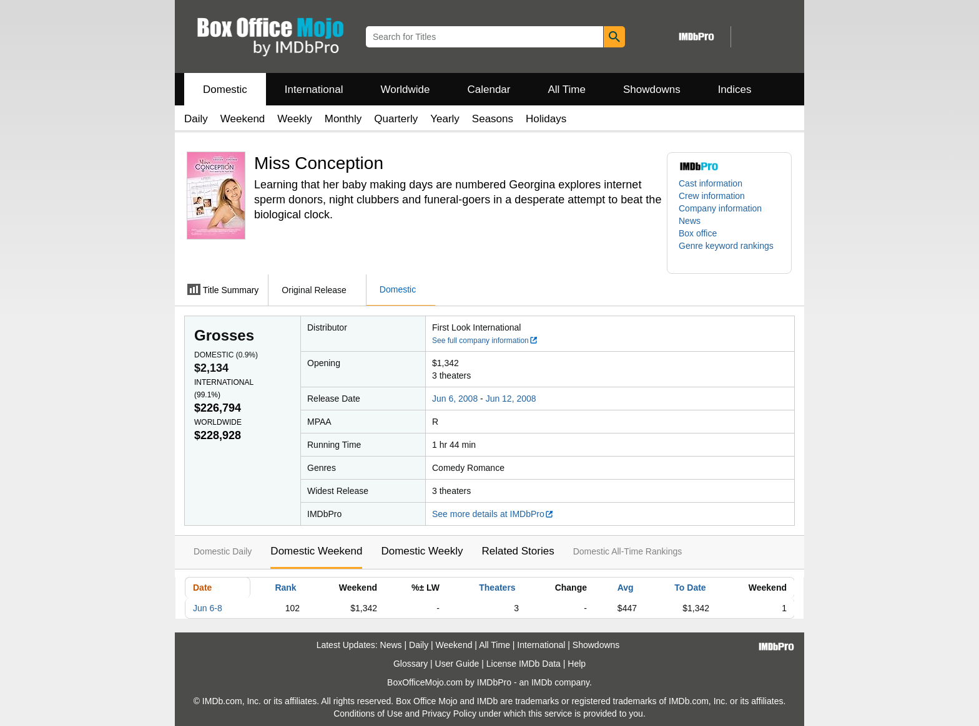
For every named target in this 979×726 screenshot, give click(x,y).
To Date (690, 588)
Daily (196, 119)
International (314, 89)
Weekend (242, 119)
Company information (720, 208)
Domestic (225, 89)
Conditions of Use (368, 714)
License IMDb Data (523, 664)
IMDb (541, 682)
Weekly (294, 119)
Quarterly (396, 119)
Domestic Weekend (316, 551)
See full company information (485, 340)
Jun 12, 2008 (511, 399)
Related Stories (517, 551)
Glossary (410, 664)
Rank (285, 588)
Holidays (546, 119)
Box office (698, 233)
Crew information (712, 196)
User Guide (457, 664)
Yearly (445, 119)
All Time (567, 89)
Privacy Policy (449, 714)
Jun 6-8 (207, 608)
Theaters (497, 588)
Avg (625, 588)
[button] (729, 252)
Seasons (492, 119)
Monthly (343, 119)
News (690, 221)
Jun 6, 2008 (455, 399)
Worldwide (405, 89)
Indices (735, 89)
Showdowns (652, 89)
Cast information (710, 183)
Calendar (489, 89)
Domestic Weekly (422, 551)
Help (577, 664)
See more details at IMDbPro (493, 514)
